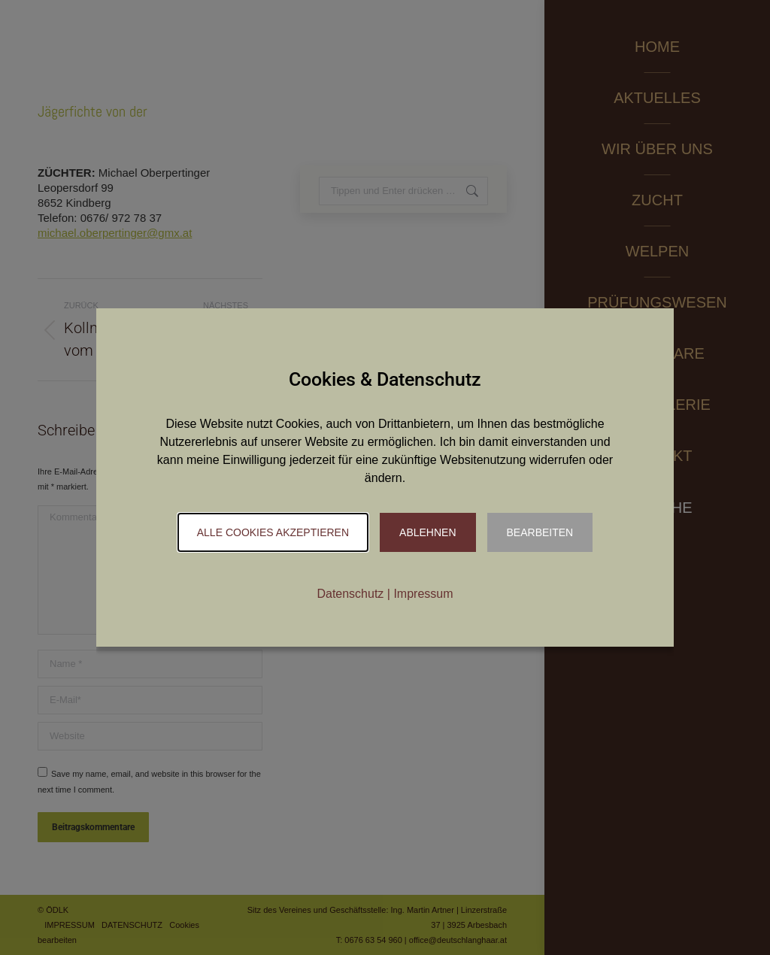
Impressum (423, 593)
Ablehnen (427, 532)
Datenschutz (350, 593)
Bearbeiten (540, 532)
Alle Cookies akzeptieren (273, 532)
